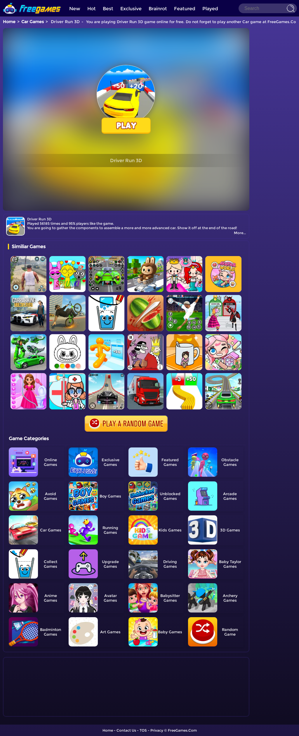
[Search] (268, 8)
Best (108, 8)
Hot (91, 8)
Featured (184, 8)
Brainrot (158, 8)
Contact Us (126, 730)
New (74, 8)
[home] (32, 2)
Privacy (156, 730)
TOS (143, 730)
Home (9, 21)
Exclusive (131, 8)
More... (240, 233)
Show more (27, 712)
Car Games (32, 21)
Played (210, 8)
